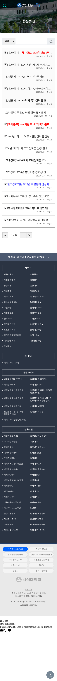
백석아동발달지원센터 (13, 480)
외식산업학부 (9, 341)
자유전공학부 (35, 341)
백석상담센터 (9, 475)
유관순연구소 (35, 502)
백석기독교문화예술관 (13, 463)
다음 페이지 (23, 235)
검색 (5, 6)
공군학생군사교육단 (38, 436)
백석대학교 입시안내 (39, 379)
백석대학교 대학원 (11, 362)
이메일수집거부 (15, 560)
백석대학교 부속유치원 (13, 398)
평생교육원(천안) (37, 524)
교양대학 (34, 441)
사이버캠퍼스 (35, 491)
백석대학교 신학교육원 (13, 390)
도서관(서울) (9, 458)
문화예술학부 (35, 330)
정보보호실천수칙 (41, 560)
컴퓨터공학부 (35, 302)
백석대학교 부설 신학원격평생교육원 (41, 391)
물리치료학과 (35, 307)
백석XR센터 (9, 491)
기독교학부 (8, 274)
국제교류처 (8, 447)
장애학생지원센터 (37, 513)
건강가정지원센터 (11, 436)
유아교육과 (35, 291)
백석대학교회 (35, 463)
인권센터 (34, 508)
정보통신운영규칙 (15, 554)
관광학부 (34, 285)
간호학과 (7, 318)
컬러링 (41, 565)
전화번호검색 (41, 549)
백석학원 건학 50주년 (13, 379)
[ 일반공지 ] (29, 52)
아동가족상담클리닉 (12, 502)
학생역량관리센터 (37, 530)
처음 (5, 235)
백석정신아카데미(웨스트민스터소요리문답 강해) (41, 399)
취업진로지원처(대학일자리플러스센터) (14, 413)
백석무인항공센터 (37, 469)
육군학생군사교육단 (12, 508)
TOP (50, 677)
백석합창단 (8, 486)
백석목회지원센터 (11, 469)
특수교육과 (8, 296)
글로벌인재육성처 (37, 447)
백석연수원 (35, 480)
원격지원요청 (41, 570)
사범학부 (7, 291)
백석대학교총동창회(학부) (15, 419)
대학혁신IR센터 (10, 453)
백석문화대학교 (10, 384)
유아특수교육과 (36, 296)
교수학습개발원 (10, 441)
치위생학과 (35, 318)
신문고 (15, 570)
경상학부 (7, 285)
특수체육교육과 (10, 302)
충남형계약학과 (36, 519)
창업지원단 (8, 524)
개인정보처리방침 (15, 549)
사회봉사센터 (9, 497)
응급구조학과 (35, 313)
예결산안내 (15, 565)
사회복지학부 (9, 280)
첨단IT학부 (34, 335)
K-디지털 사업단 (37, 406)
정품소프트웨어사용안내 (41, 554)
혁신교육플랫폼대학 (12, 335)
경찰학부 (34, 280)
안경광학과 (8, 313)
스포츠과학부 (9, 330)
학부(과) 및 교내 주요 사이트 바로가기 (26, 257)
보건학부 (7, 307)
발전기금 (34, 458)
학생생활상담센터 (11, 530)
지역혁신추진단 (10, 519)
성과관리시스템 (36, 412)
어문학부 (34, 274)
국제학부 (7, 346)
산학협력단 (35, 497)
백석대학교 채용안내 (12, 406)
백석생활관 (35, 475)
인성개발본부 (9, 513)
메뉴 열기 (52, 5)
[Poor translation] (7, 630)
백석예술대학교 (36, 384)
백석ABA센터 (36, 486)
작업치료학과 (9, 324)
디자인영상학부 (36, 324)
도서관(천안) (35, 453)
